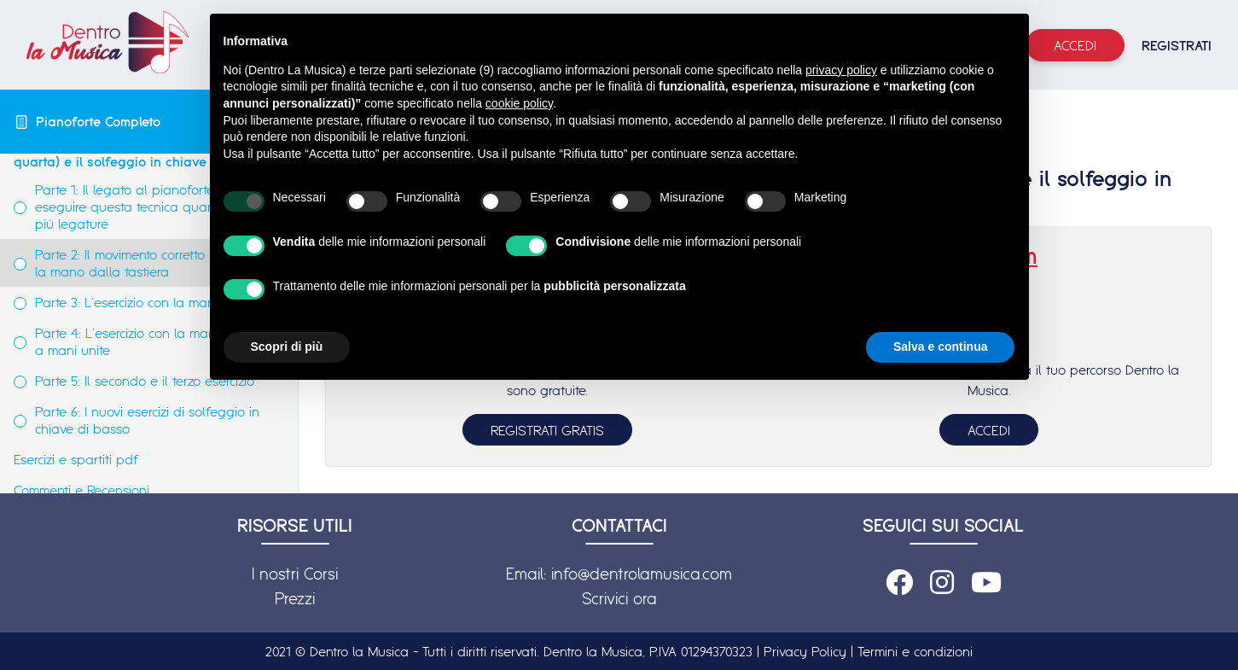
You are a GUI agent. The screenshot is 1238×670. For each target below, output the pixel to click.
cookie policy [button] (519, 103)
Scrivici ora (619, 598)
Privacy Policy (805, 651)
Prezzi (295, 598)
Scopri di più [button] (287, 346)
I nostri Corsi (295, 573)
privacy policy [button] (841, 70)
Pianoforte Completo (98, 121)
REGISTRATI (1177, 45)
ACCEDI (989, 430)
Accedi (1075, 45)
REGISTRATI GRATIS (547, 430)
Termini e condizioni (915, 651)
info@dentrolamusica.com (641, 573)
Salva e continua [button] (940, 346)
